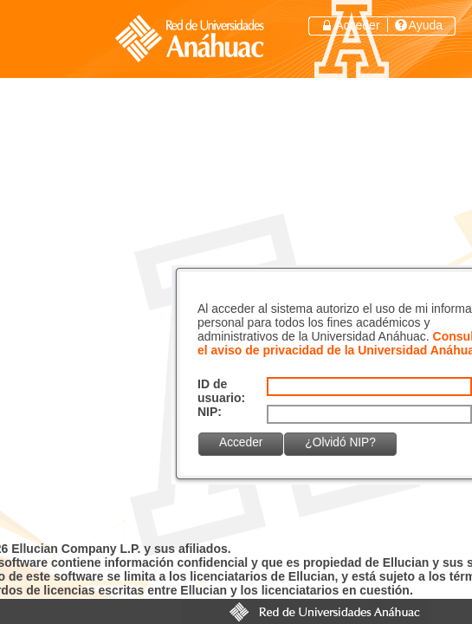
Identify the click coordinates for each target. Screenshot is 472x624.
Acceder (357, 25)
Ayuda (426, 25)
